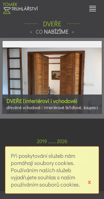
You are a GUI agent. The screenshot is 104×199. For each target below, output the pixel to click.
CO (52, 31)
